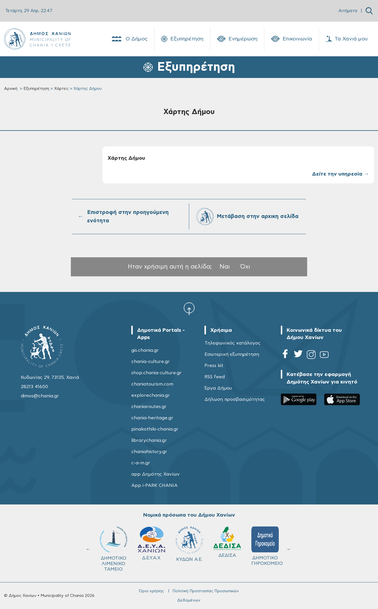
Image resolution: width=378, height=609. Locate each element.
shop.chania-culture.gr (156, 372)
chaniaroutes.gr (149, 406)
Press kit (213, 365)
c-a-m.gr (140, 463)
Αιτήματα (347, 11)
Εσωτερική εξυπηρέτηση (231, 354)
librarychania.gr (149, 440)
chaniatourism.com (152, 384)
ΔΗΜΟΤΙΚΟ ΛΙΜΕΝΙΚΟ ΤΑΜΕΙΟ (113, 548)
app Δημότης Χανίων (155, 474)
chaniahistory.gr (149, 451)
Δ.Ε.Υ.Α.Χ (151, 543)
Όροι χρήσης (151, 591)
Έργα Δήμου (218, 388)
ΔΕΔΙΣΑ (227, 542)
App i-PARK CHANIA (154, 485)
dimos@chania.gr (40, 396)
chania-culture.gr (150, 361)
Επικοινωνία (291, 39)
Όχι (245, 267)
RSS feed (214, 377)
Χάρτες (61, 89)
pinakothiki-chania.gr (154, 429)
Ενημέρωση (237, 39)
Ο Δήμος (129, 39)
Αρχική (10, 89)
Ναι (225, 267)
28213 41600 (34, 386)
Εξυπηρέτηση (182, 39)
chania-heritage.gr (152, 418)
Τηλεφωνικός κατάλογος (232, 343)
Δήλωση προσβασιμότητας (234, 399)
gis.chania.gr (145, 350)
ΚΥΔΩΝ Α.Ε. (189, 544)
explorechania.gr (150, 395)
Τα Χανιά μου (347, 39)
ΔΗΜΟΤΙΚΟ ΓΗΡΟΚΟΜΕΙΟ (267, 546)
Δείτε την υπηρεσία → (340, 174)
